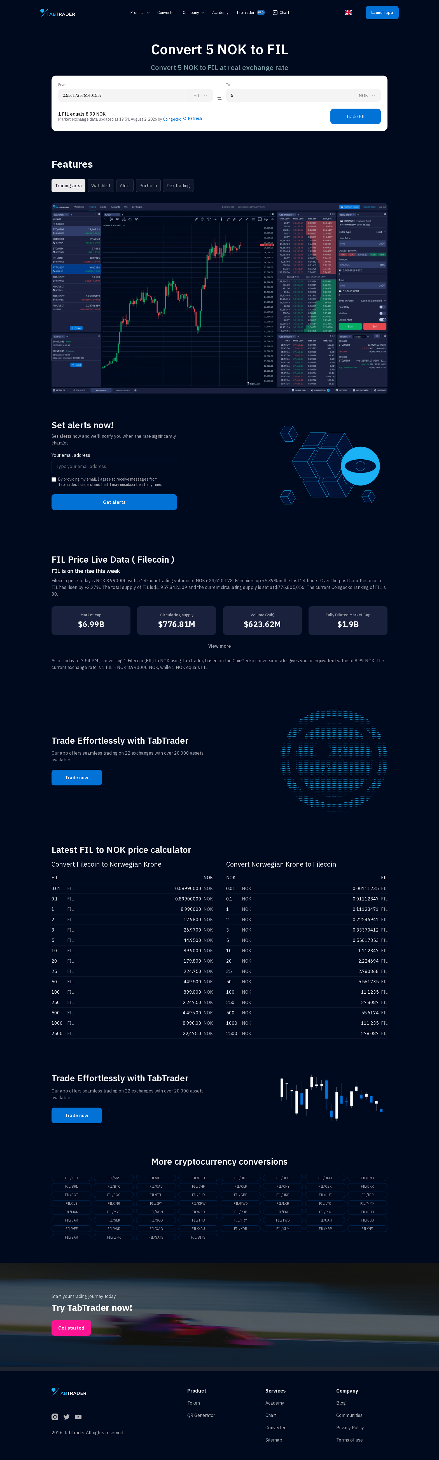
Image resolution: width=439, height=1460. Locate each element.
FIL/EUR (199, 1196)
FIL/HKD (283, 1196)
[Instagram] (55, 1417)
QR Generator (201, 1415)
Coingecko (172, 119)
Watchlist (100, 185)
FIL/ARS (114, 1178)
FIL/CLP (240, 1187)
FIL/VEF (71, 1231)
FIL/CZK (325, 1187)
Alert (125, 185)
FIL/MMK (367, 1205)
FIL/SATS (156, 1240)
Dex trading (178, 185)
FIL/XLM (283, 1231)
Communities (349, 1415)
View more (219, 646)
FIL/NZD (198, 1213)
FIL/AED (72, 1178)
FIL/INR (114, 1205)
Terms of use (349, 1440)
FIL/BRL (71, 1187)
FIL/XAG (156, 1231)
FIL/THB (198, 1222)
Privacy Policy (350, 1427)
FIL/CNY (283, 1187)
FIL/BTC (114, 1187)
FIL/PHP (241, 1213)
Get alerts (114, 502)
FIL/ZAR (71, 1240)
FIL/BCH (198, 1178)
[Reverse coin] (219, 98)
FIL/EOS (114, 1196)
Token (193, 1403)
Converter (275, 1427)
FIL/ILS (71, 1205)
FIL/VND (114, 1231)
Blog (341, 1403)
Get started (71, 1332)
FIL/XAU (198, 1231)
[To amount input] (289, 95)
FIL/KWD (240, 1205)
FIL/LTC (325, 1205)
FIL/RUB (367, 1213)
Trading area (68, 185)
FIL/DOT (71, 1196)
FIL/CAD (156, 1187)
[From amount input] (121, 95)
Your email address (71, 455)
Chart (281, 12)
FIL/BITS (198, 1240)
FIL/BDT (240, 1178)
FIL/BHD (283, 1178)
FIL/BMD (325, 1178)
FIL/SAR (72, 1222)
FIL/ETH (156, 1196)
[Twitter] (66, 1417)
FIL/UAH (325, 1222)
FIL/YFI (367, 1231)
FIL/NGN (156, 1213)
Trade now (76, 777)
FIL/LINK (114, 1240)
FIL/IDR (367, 1196)
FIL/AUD (156, 1178)
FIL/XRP (325, 1231)
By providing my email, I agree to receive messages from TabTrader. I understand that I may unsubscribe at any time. (110, 482)
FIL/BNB (367, 1178)
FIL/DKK (368, 1187)
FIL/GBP (240, 1196)
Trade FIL (355, 116)
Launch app (382, 12)
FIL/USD (367, 1222)
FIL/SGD (156, 1222)
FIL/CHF (199, 1187)
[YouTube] (78, 1417)
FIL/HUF (325, 1196)
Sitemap (273, 1440)
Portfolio (148, 185)
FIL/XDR (240, 1231)
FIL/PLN (325, 1213)
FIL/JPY (156, 1205)
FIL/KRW (198, 1205)
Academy (274, 1403)
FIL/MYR (113, 1213)
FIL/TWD (283, 1222)
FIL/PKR (283, 1213)
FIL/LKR (283, 1205)
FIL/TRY (241, 1222)
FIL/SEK (114, 1222)
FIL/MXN (71, 1213)
